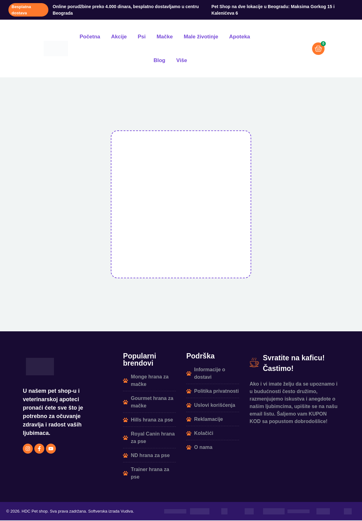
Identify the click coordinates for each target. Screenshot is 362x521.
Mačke (165, 37)
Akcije (119, 37)
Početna (90, 37)
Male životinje (201, 37)
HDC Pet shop (34, 511)
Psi (142, 37)
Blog (159, 60)
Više (181, 60)
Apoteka (239, 37)
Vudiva (127, 511)
